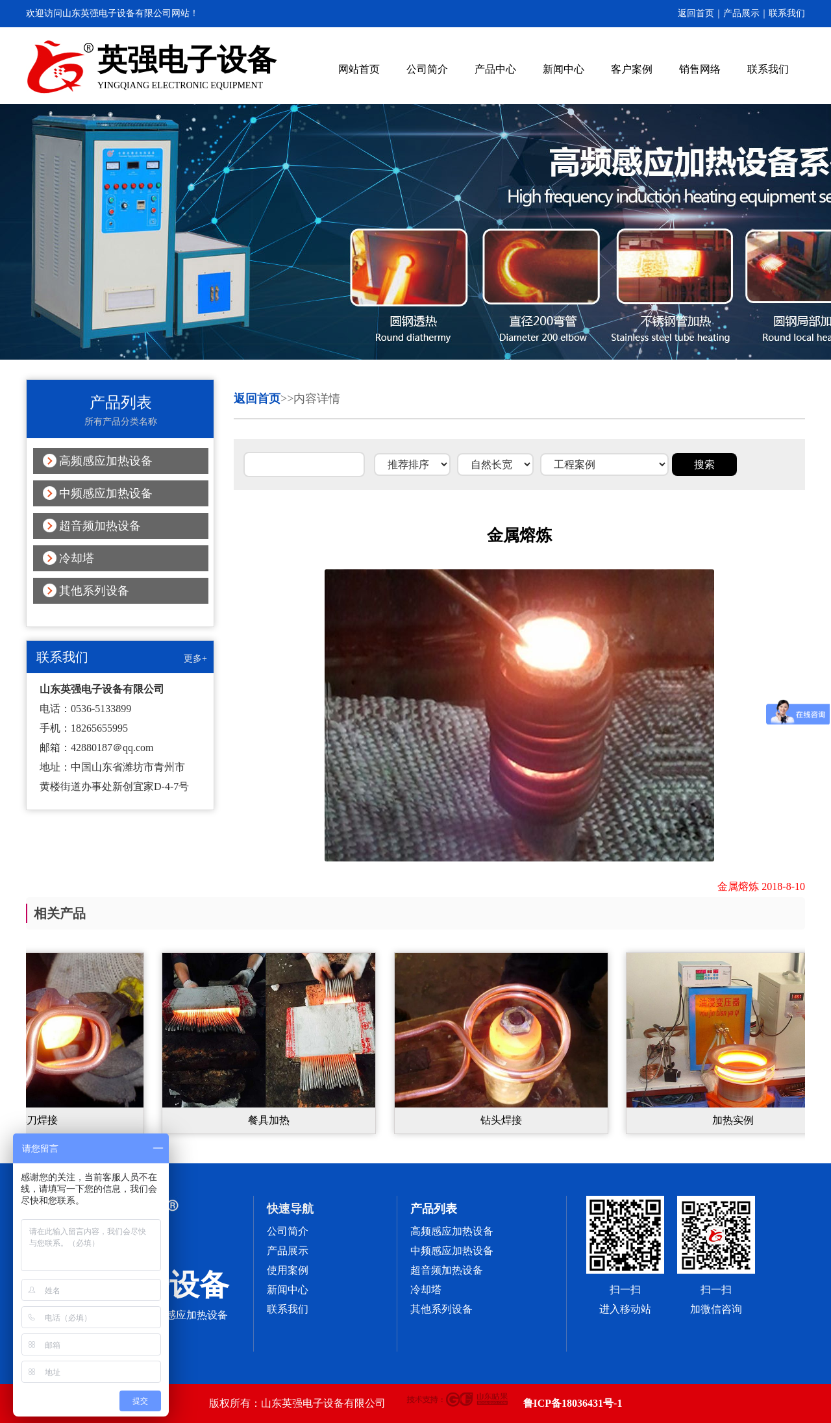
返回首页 (257, 398)
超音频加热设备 (100, 525)
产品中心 (495, 69)
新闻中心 (563, 69)
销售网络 (700, 69)
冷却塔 (76, 558)
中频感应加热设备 (106, 493)
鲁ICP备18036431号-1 (573, 1403)
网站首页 (359, 69)
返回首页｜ (700, 13)
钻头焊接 (506, 1120)
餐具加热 (274, 1120)
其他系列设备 (94, 590)
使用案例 (287, 1270)
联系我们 (787, 13)
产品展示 (287, 1250)
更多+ (195, 658)
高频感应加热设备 (106, 460)
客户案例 (631, 69)
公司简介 (427, 69)
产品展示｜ (746, 13)
